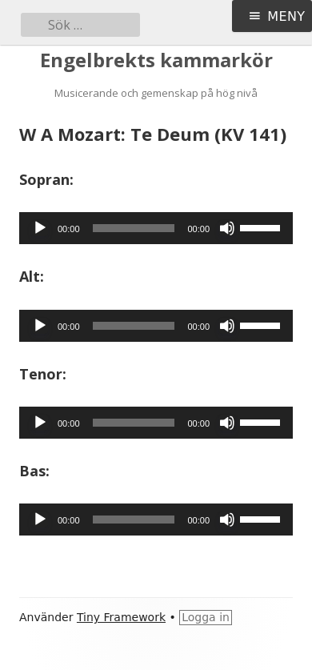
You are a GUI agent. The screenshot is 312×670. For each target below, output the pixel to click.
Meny (286, 16)
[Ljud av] (227, 228)
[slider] (134, 228)
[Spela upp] (40, 228)
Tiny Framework (121, 617)
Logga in (206, 617)
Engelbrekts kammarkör (156, 60)
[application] (156, 228)
